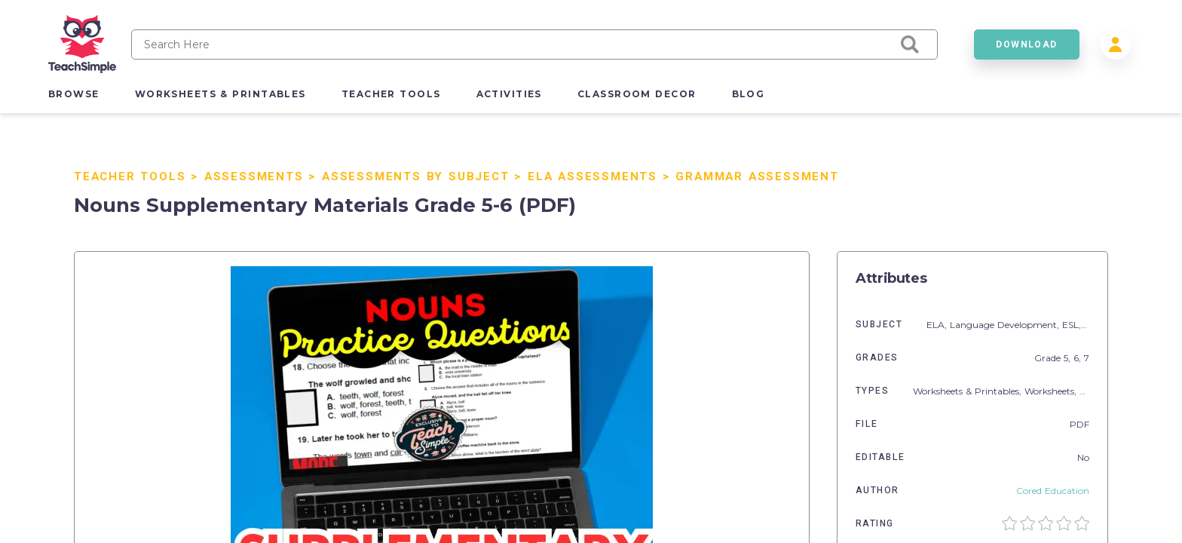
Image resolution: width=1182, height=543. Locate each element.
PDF (1079, 424)
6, (1078, 358)
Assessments (254, 176)
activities (509, 94)
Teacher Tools (129, 176)
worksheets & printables (220, 94)
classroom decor (637, 94)
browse (74, 94)
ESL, (1073, 324)
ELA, (938, 324)
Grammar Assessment (756, 176)
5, (1068, 358)
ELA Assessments (592, 176)
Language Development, (1006, 324)
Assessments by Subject (416, 176)
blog (748, 94)
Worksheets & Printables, (968, 391)
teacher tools (391, 94)
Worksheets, (1051, 391)
